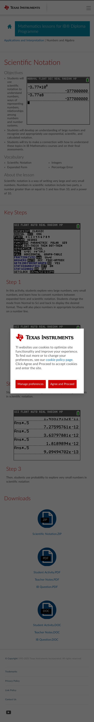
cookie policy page (59, 360)
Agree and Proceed (62, 384)
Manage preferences (30, 384)
